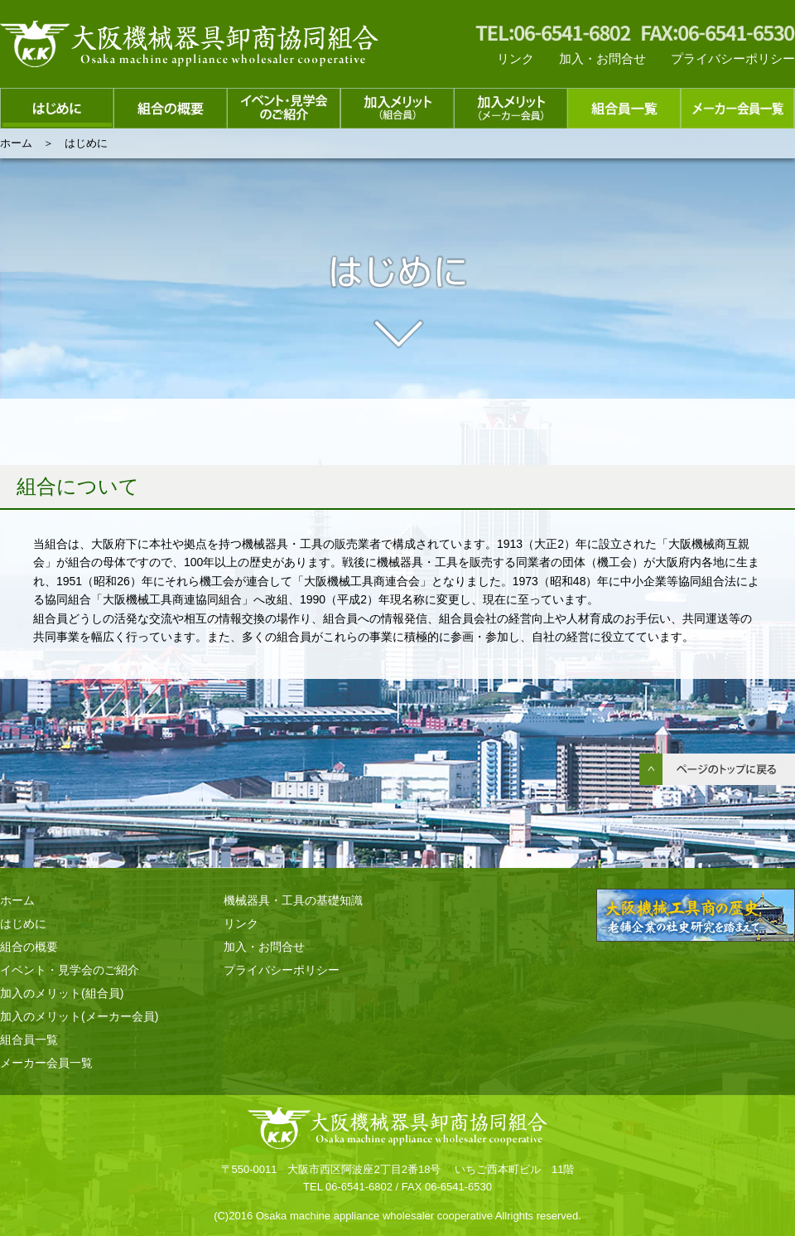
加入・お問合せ (602, 58)
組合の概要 (29, 946)
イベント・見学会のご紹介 (69, 970)
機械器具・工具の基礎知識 (293, 900)
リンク (515, 58)
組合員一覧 (29, 1039)
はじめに (23, 923)
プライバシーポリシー (733, 58)
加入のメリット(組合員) (61, 993)
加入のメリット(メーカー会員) (79, 1016)
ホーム (16, 143)
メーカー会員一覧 (46, 1062)
